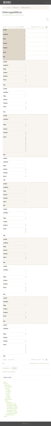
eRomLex (6, 383)
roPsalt (5, 416)
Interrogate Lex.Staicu (12, 407)
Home (5, 382)
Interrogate (15, 7)
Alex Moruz (12, 15)
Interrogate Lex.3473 (12, 408)
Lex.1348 (8, 396)
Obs (4, 56)
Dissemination (8, 399)
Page (4, 38)
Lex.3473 (8, 393)
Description (7, 385)
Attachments (6, 368)
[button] (47, 19)
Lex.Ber (5, 29)
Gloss (4, 52)
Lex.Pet (7, 394)
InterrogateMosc (25, 7)
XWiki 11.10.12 (25, 423)
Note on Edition (8, 386)
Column (5, 43)
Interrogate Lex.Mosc (12, 405)
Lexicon (8, 7)
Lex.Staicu (8, 391)
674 (43, 27)
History (14, 368)
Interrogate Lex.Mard (12, 413)
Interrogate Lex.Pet (11, 410)
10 (40, 27)
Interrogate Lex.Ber (11, 404)
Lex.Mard (8, 397)
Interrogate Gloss (10, 414)
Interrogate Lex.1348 (12, 411)
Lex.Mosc (5, 34)
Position (5, 47)
